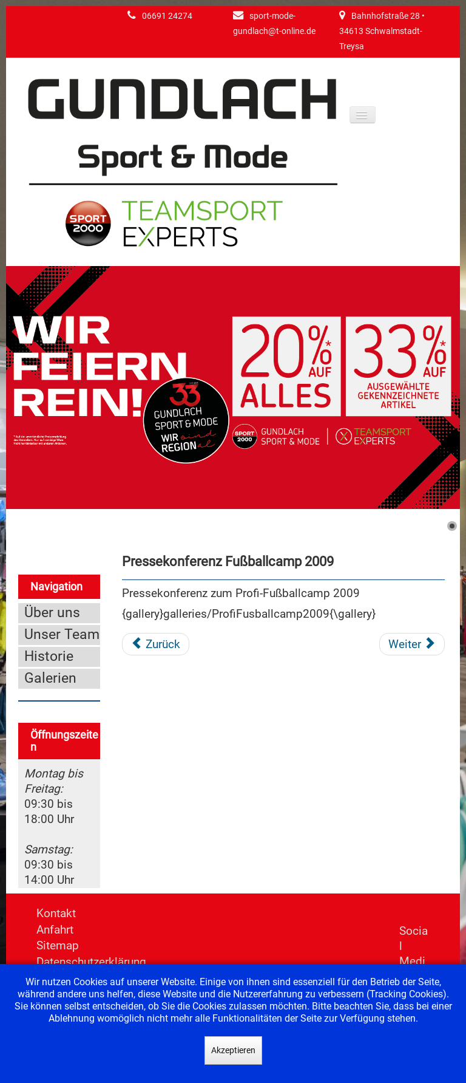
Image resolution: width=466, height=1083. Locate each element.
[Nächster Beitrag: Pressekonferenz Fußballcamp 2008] (412, 644)
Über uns (52, 612)
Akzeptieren (233, 1050)
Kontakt (56, 913)
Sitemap (57, 945)
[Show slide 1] (452, 526)
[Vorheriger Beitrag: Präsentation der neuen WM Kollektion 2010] (155, 644)
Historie (48, 656)
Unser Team (62, 634)
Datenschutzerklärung (91, 962)
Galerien (50, 678)
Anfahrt (54, 930)
